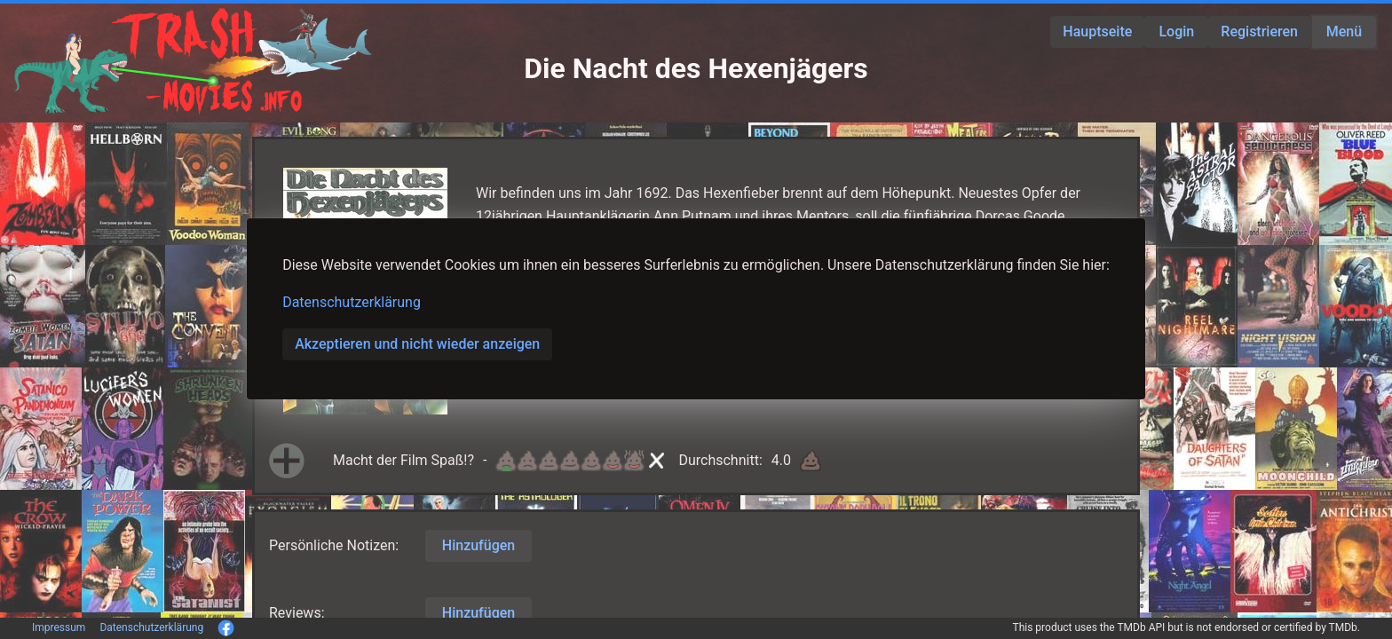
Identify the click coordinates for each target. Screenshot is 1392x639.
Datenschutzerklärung (351, 302)
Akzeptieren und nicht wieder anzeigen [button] (417, 343)
